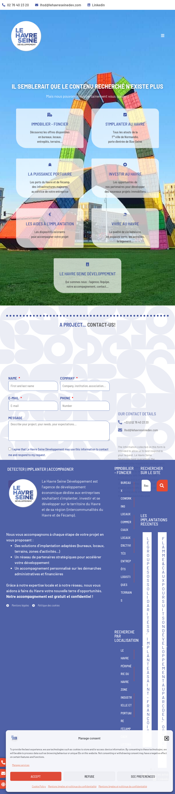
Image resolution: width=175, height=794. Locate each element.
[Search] (162, 485)
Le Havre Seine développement (88, 282)
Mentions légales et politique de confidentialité (72, 786)
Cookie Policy (39, 786)
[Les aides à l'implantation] (50, 224)
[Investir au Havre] (125, 174)
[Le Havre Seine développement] (87, 274)
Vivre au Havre (125, 233)
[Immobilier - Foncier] (50, 124)
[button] (167, 738)
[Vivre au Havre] (125, 224)
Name (13, 440)
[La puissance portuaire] (50, 174)
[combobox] (146, 485)
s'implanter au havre (125, 133)
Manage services (20, 764)
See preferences (143, 776)
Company (68, 440)
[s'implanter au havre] (125, 124)
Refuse (89, 776)
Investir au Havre (125, 183)
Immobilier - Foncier (49, 133)
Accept (36, 776)
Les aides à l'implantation (50, 233)
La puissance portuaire (50, 183)
